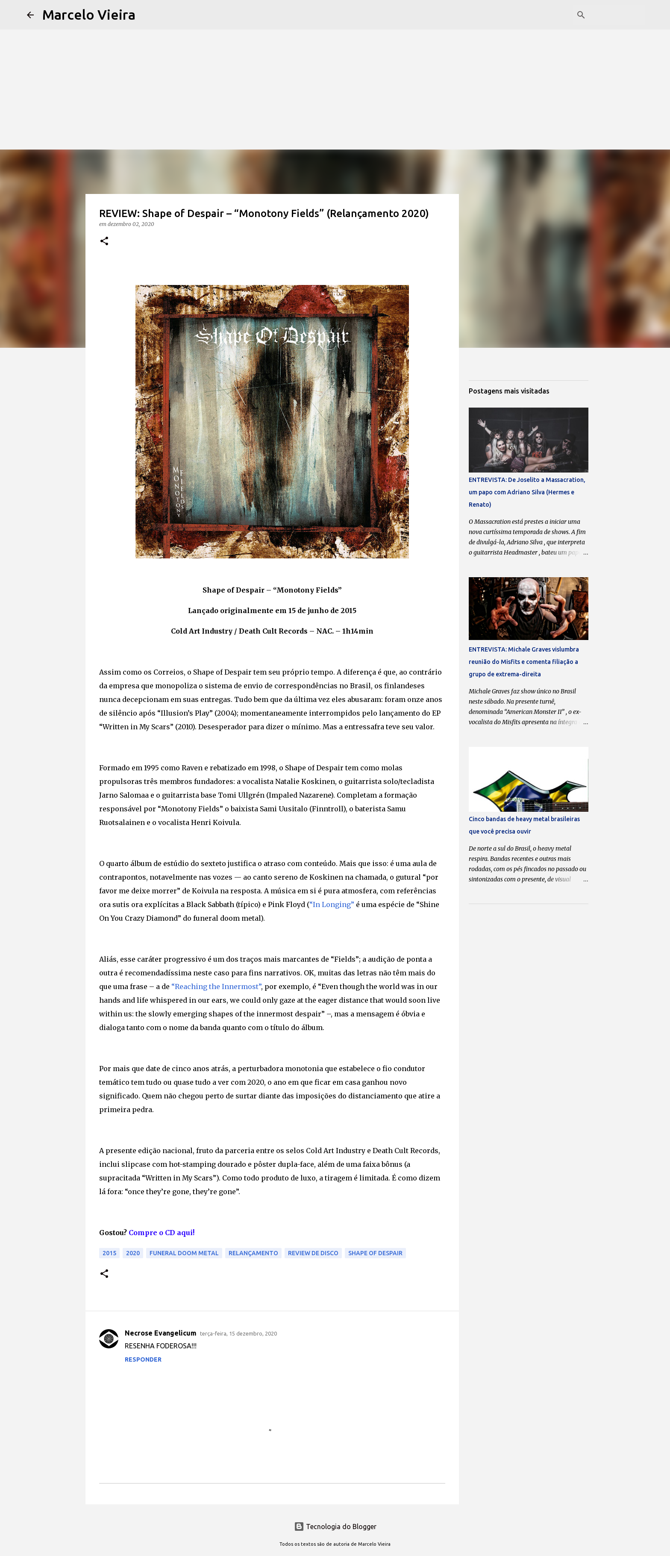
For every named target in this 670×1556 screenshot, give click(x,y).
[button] (104, 241)
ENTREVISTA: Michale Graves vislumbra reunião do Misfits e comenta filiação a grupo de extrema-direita (524, 662)
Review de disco (313, 1253)
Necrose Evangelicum (161, 1333)
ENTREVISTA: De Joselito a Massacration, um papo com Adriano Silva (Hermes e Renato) (527, 492)
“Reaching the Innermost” (216, 986)
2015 (109, 1253)
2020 (133, 1253)
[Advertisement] (335, 60)
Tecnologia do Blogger (335, 1526)
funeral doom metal (184, 1253)
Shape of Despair (375, 1253)
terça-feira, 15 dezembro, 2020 (238, 1333)
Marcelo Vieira (88, 14)
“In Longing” (331, 904)
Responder (143, 1359)
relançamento (253, 1253)
